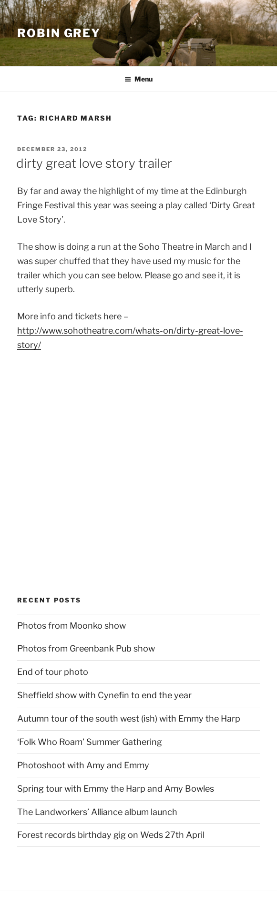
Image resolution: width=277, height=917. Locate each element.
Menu (138, 79)
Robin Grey (59, 33)
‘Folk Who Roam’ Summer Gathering (89, 742)
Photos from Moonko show (71, 626)
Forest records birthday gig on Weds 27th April (111, 835)
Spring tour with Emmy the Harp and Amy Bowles (115, 789)
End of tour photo (52, 672)
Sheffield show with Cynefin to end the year (104, 695)
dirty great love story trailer (94, 163)
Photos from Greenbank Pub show (86, 648)
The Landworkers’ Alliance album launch (97, 812)
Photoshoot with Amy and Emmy (83, 765)
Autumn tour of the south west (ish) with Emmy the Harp (128, 718)
